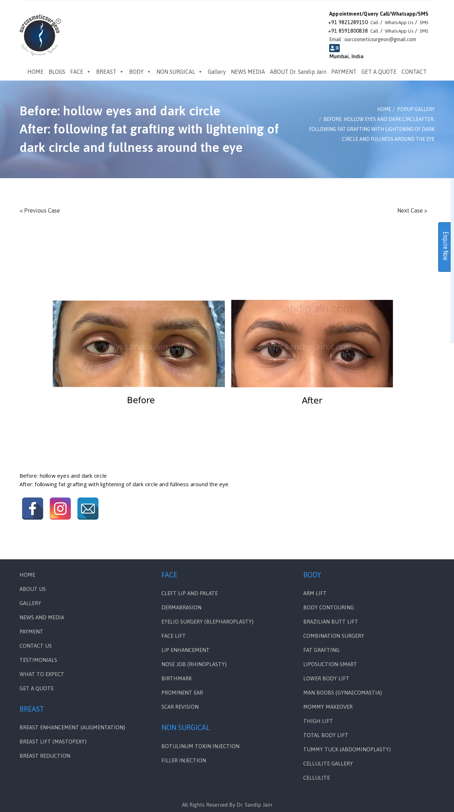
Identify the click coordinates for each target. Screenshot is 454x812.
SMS (424, 22)
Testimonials (38, 660)
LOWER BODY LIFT (326, 678)
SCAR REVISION (180, 707)
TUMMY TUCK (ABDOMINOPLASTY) (347, 749)
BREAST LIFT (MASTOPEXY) (53, 742)
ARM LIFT (315, 593)
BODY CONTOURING (328, 607)
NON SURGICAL (179, 72)
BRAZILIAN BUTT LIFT (330, 622)
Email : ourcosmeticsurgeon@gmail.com (373, 39)
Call (367, 22)
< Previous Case (40, 210)
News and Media (42, 617)
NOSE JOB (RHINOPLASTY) (194, 664)
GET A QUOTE (379, 71)
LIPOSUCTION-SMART (330, 664)
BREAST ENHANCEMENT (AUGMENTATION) (72, 727)
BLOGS (57, 71)
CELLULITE (316, 778)
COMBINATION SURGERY (333, 636)
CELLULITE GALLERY (328, 764)
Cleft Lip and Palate (189, 593)
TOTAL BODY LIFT (325, 735)
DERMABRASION (181, 607)
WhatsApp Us (395, 22)
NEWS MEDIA (248, 71)
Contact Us (36, 646)
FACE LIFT (173, 636)
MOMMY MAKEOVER (328, 707)
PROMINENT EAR (182, 693)
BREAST (110, 72)
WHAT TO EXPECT (42, 674)
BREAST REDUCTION (45, 756)
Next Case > (412, 210)
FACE (80, 72)
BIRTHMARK (176, 678)
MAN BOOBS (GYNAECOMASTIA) (342, 693)
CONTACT (414, 71)
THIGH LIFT (318, 721)
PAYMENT (343, 71)
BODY (140, 72)
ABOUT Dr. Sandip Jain (298, 71)
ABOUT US (33, 589)
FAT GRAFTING (321, 650)
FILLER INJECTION (183, 760)
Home (27, 575)
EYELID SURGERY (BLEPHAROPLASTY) (207, 622)
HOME (35, 71)
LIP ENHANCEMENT (185, 650)
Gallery (217, 71)
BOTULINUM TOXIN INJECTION (200, 746)
